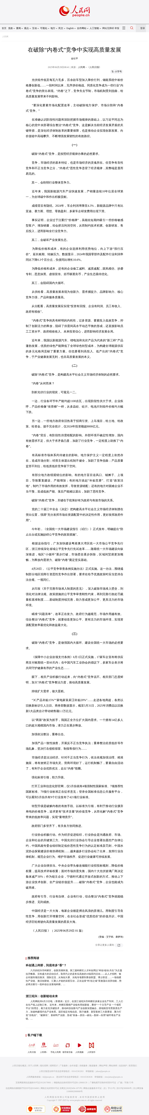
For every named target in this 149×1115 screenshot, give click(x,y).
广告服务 (64, 1066)
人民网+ (44, 1046)
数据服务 (93, 1066)
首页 (4, 28)
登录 (142, 28)
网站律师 (113, 1066)
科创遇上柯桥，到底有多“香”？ (46, 965)
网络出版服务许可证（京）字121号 (99, 1088)
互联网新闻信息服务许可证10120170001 (33, 1083)
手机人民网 (55, 1046)
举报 (117, 28)
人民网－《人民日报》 (89, 67)
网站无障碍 (108, 28)
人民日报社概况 (19, 1066)
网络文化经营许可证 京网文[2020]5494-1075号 (61, 1088)
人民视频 (79, 1046)
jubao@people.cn (103, 1071)
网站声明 (103, 1066)
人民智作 (91, 1046)
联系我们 (133, 1066)
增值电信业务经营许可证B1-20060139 (70, 1083)
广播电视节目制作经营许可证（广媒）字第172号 (111, 1083)
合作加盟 (74, 1066)
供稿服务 (83, 1066)
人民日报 (32, 1046)
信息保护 (123, 1066)
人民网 (5, 37)
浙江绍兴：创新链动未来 (42, 996)
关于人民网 (33, 1066)
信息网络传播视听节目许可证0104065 (22, 1088)
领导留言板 (67, 1046)
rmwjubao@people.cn (114, 1077)
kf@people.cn (48, 1077)
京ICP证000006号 (124, 1088)
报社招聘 (44, 1066)
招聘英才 (54, 1066)
